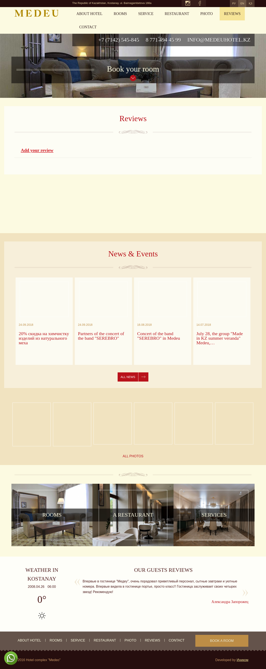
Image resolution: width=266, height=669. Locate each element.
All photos (133, 456)
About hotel (89, 14)
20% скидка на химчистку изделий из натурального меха (44, 338)
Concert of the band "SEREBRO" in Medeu (158, 336)
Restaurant (177, 14)
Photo (206, 14)
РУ (226, 3)
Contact (88, 27)
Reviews (232, 14)
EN (237, 3)
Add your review (37, 150)
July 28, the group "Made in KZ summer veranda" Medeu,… (219, 338)
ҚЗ (249, 3)
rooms (120, 14)
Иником (242, 660)
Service (146, 14)
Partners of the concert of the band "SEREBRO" (101, 336)
